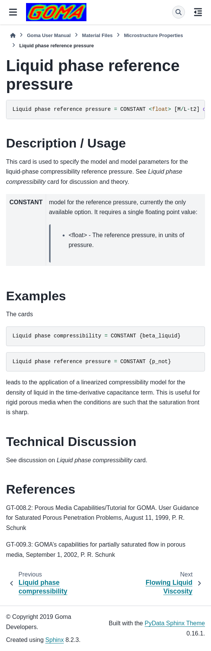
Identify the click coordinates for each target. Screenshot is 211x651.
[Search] (178, 12)
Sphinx (54, 640)
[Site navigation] (13, 12)
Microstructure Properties (153, 35)
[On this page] (198, 12)
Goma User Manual (49, 35)
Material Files (97, 35)
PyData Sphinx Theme (175, 623)
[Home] (12, 35)
